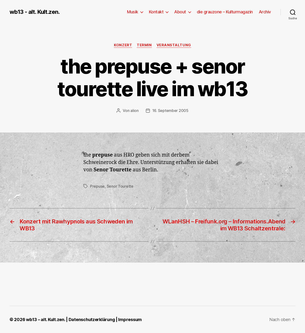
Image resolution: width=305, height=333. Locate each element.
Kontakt (156, 11)
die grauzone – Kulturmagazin (225, 11)
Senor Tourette (120, 186)
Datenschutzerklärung (92, 319)
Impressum (130, 319)
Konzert (123, 45)
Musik (132, 11)
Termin (144, 45)
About (180, 11)
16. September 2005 (170, 110)
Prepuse (97, 186)
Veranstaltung (174, 45)
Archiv (265, 11)
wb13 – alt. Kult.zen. (45, 319)
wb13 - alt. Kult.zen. (35, 12)
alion (134, 110)
